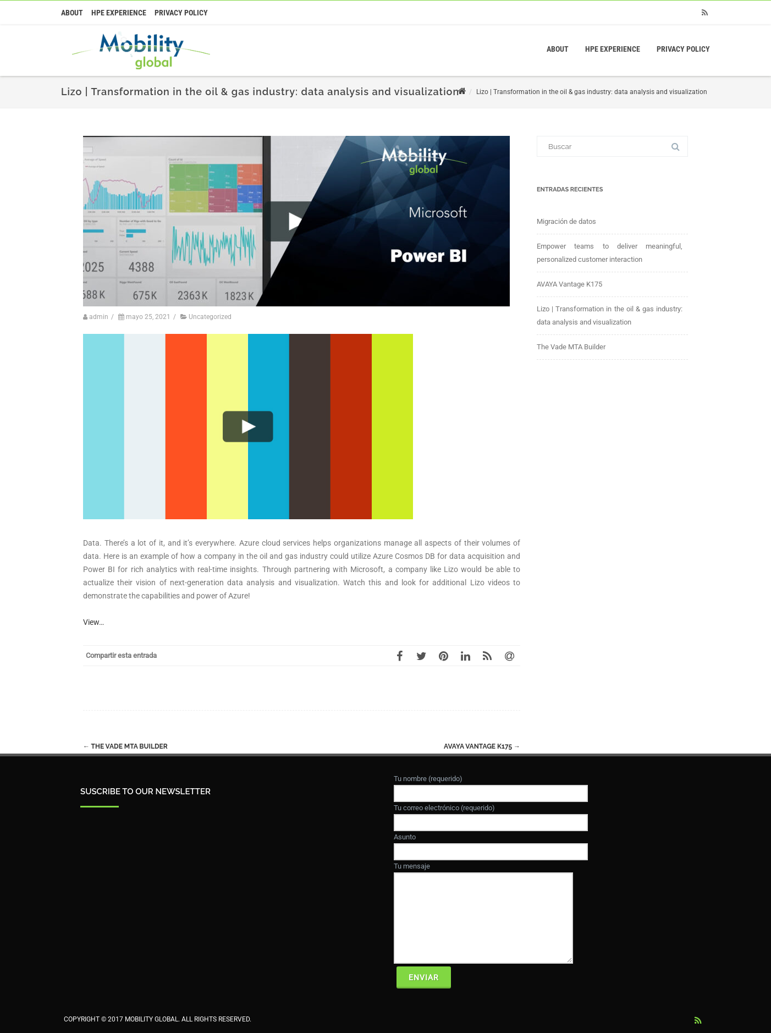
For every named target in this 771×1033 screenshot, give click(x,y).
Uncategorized (210, 317)
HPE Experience (118, 12)
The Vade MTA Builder (125, 746)
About (72, 12)
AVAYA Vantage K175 (482, 746)
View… (93, 622)
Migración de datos (566, 221)
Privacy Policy (181, 12)
